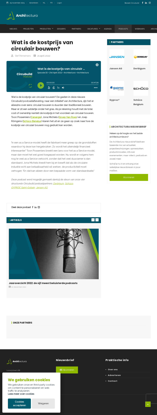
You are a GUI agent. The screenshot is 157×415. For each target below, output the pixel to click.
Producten (46, 28)
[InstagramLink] (150, 2)
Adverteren (33, 3)
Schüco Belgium (138, 102)
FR (51, 3)
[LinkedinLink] (146, 2)
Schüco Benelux (32, 121)
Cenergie (36, 117)
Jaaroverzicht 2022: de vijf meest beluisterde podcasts (43, 283)
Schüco (69, 183)
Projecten (28, 29)
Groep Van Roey (68, 117)
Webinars (140, 29)
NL (44, 3)
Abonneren (128, 177)
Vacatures (93, 28)
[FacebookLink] (142, 2)
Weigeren (43, 403)
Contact (112, 380)
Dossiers (61, 29)
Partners (76, 29)
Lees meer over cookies (21, 394)
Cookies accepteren (19, 403)
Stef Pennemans (23, 56)
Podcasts (123, 29)
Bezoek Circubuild (132, 3)
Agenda (108, 29)
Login (59, 3)
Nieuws (13, 29)
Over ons (113, 369)
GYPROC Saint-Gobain (23, 187)
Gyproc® (114, 100)
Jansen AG (41, 187)
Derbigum (58, 183)
